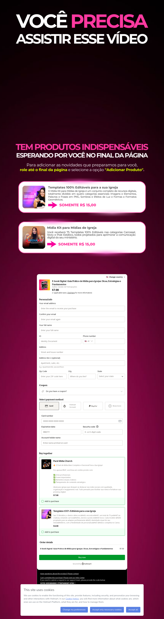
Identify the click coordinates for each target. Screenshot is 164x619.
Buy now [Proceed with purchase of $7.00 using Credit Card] (82, 557)
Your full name (45, 325)
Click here (71, 293)
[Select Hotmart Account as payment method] (71, 406)
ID (40, 336)
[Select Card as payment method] (49, 406)
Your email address (47, 303)
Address (42, 347)
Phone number (89, 336)
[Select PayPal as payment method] (93, 406)
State (99, 371)
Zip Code (43, 371)
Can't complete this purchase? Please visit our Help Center (62, 578)
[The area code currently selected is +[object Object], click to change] (89, 341)
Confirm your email (47, 314)
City (70, 371)
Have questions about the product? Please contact (59, 573)
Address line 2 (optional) (49, 358)
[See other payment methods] (115, 406)
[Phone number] (110, 341)
